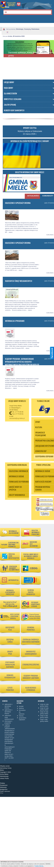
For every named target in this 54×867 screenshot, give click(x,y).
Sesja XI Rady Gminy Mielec (44, 716)
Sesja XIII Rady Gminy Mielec (44, 709)
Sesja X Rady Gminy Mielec (44, 720)
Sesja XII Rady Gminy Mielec (44, 713)
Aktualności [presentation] (32, 196)
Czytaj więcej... (39, 866)
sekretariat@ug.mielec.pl (17, 418)
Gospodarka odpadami (22, 718)
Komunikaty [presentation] (47, 196)
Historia (21, 716)
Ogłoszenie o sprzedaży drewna (18, 203)
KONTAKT (21, 706)
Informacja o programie (15, 321)
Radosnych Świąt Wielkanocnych (18, 281)
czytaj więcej (49, 234)
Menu (7, 7)
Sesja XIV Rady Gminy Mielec (44, 705)
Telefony (21, 708)
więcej (10, 232)
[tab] (32, 196)
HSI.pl (1, 793)
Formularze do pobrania (22, 712)
